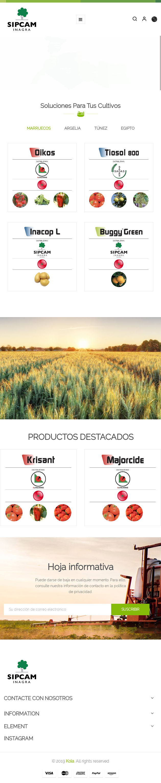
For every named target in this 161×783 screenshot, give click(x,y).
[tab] (39, 129)
